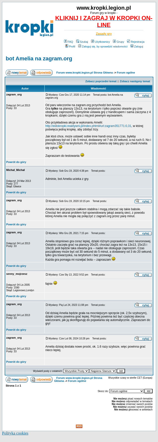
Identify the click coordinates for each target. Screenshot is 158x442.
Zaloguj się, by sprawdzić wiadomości (102, 46)
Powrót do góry (16, 162)
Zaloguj (136, 46)
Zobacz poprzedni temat (101, 81)
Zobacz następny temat (135, 81)
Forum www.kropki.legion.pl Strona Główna (84, 72)
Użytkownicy (100, 41)
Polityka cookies (15, 433)
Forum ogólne (126, 72)
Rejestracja (135, 41)
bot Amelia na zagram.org (39, 58)
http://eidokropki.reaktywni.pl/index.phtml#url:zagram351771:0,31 (88, 126)
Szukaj (82, 41)
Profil (70, 46)
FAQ (68, 41)
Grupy (118, 41)
